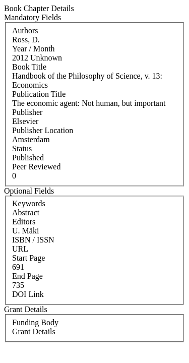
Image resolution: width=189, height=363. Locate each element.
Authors (25, 30)
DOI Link (28, 294)
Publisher (27, 112)
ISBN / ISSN (33, 239)
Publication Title (39, 94)
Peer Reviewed (36, 166)
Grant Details (33, 331)
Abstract (25, 212)
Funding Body (35, 322)
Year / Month (33, 48)
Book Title (29, 67)
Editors (23, 221)
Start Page (28, 258)
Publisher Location (42, 130)
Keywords (28, 203)
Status (22, 148)
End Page (27, 276)
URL (20, 249)
